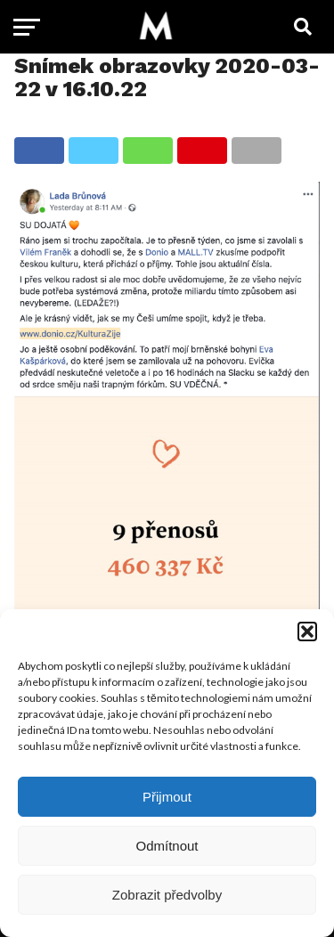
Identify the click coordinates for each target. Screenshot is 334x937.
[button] (307, 631)
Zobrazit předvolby (167, 894)
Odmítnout (166, 845)
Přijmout (167, 796)
